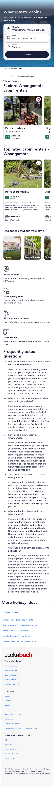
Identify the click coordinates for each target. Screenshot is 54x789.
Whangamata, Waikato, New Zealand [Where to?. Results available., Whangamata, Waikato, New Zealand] (30, 29)
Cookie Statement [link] (12, 723)
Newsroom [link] (9, 710)
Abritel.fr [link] (8, 744)
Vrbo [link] (6, 740)
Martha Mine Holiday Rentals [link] (16, 630)
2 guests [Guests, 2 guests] (16, 47)
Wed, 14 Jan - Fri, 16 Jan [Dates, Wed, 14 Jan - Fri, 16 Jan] (24, 38)
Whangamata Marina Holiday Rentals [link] (19, 641)
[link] (38, 99)
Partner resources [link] (11, 680)
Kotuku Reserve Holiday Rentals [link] (17, 636)
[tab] (12, 612)
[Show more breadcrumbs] (6, 76)
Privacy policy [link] (10, 719)
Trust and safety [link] (11, 675)
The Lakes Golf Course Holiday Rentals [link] (20, 625)
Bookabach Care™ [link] (11, 670)
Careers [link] (8, 701)
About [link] (7, 696)
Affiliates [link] (8, 705)
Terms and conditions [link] (13, 714)
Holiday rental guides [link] (13, 684)
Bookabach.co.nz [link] (11, 754)
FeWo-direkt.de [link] (11, 749)
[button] (27, 602)
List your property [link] (11, 666)
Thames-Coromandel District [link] (22, 76)
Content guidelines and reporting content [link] (21, 728)
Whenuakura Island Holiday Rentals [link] (18, 620)
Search (27, 54)
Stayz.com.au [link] (10, 758)
